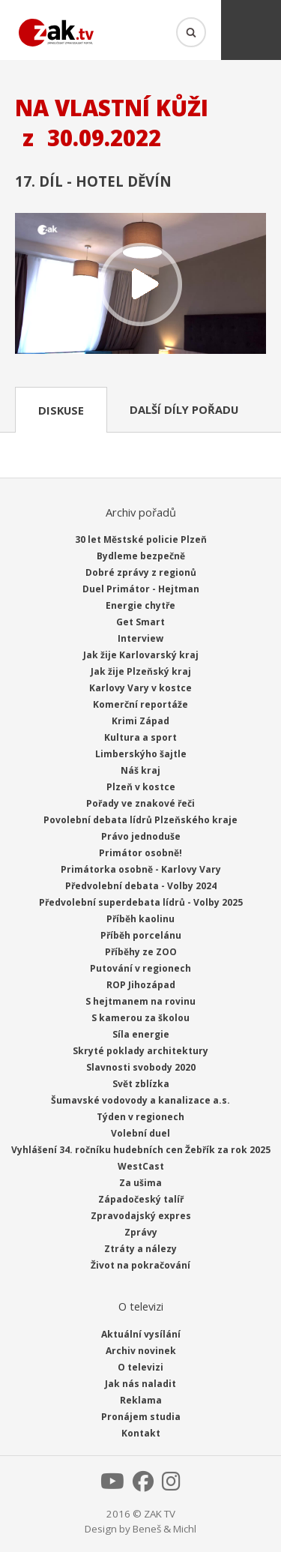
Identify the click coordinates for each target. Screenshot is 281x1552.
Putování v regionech (140, 968)
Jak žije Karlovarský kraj (141, 655)
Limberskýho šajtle (141, 754)
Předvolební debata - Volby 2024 (141, 885)
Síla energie (140, 1034)
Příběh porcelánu (140, 935)
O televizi (140, 1367)
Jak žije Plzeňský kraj (141, 671)
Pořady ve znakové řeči (140, 803)
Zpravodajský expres (141, 1215)
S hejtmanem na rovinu (140, 1001)
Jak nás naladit (140, 1383)
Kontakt (140, 1433)
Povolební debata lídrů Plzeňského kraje (140, 819)
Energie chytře (140, 605)
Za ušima (140, 1182)
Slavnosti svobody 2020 (141, 1067)
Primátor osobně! (140, 852)
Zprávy (140, 1232)
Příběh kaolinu (140, 918)
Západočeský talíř (141, 1199)
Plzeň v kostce (140, 786)
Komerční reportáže (140, 704)
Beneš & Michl (164, 1529)
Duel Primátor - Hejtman (140, 589)
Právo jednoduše (141, 836)
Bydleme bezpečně (141, 556)
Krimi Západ (140, 721)
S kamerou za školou (140, 1017)
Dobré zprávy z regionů (140, 572)
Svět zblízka (140, 1083)
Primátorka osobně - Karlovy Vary (141, 869)
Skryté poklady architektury (140, 1050)
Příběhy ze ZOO (141, 951)
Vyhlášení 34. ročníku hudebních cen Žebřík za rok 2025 (141, 1149)
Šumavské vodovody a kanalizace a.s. (140, 1100)
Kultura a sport (140, 737)
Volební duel (140, 1133)
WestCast (141, 1166)
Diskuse (61, 410)
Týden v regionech (140, 1116)
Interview (140, 638)
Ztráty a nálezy (140, 1248)
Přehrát (140, 285)
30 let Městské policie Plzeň (141, 539)
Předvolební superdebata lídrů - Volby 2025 (141, 902)
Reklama (141, 1400)
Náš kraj (140, 770)
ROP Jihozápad (140, 984)
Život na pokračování (140, 1265)
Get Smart (140, 622)
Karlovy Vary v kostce (140, 688)
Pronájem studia (141, 1416)
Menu (251, 30)
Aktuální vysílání (141, 1334)
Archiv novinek (141, 1350)
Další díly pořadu (184, 409)
